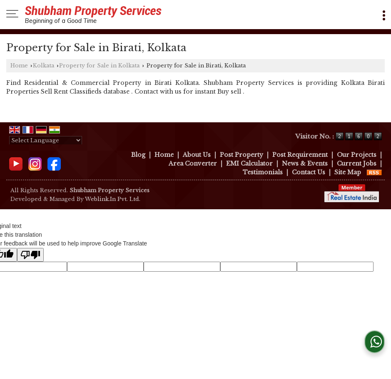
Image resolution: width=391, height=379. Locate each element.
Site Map (347, 172)
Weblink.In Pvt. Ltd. (112, 199)
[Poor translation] (30, 255)
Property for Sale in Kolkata (99, 65)
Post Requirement (300, 155)
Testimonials (263, 172)
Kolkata (43, 65)
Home (19, 65)
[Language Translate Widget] (45, 140)
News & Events (305, 163)
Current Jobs (356, 163)
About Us (197, 155)
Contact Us (308, 172)
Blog (138, 155)
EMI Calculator (249, 163)
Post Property (241, 155)
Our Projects (356, 155)
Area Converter (193, 163)
